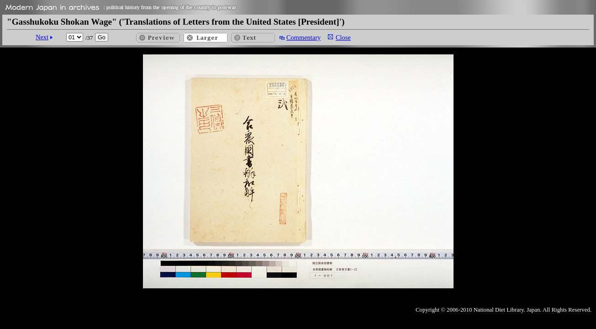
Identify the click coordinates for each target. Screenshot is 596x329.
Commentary (303, 37)
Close (343, 37)
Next (42, 37)
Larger (205, 37)
